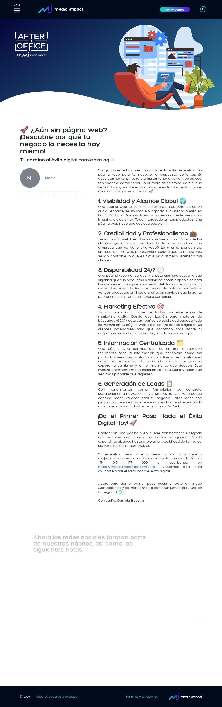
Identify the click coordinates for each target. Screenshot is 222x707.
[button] (199, 619)
